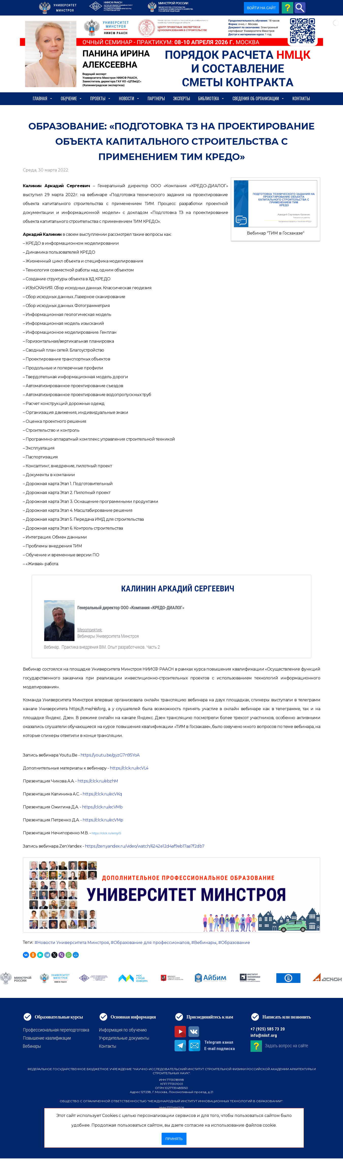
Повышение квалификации (47, 1038)
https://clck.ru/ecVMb (102, 807)
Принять (173, 1139)
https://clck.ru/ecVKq (102, 794)
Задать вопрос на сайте (286, 1045)
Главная (43, 98)
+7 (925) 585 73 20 (268, 1028)
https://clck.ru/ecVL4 (129, 768)
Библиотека (211, 98)
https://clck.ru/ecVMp (103, 820)
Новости (129, 98)
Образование (235, 942)
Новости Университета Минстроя (73, 942)
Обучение (71, 98)
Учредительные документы (124, 1038)
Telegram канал (218, 1042)
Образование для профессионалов (152, 942)
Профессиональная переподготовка (56, 1030)
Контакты (301, 98)
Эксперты (181, 98)
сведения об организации (258, 98)
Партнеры (156, 98)
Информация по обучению (123, 1030)
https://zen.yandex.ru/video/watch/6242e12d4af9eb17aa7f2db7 (145, 846)
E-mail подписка (219, 1048)
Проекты (100, 98)
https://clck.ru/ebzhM (97, 781)
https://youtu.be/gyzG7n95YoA (110, 755)
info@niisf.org (264, 1035)
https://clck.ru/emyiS (106, 833)
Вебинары (205, 942)
